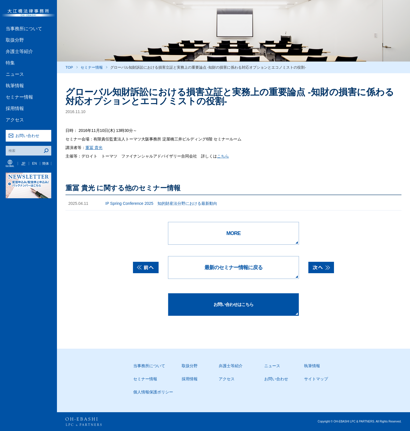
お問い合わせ (27, 135)
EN (34, 164)
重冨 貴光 (93, 147)
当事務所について (24, 28)
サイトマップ (316, 379)
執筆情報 (15, 85)
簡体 (45, 164)
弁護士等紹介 (19, 51)
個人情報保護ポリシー (153, 392)
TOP (69, 67)
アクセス (15, 119)
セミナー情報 (19, 97)
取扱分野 (15, 40)
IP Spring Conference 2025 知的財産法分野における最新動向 (161, 203)
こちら (223, 156)
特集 (10, 62)
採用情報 (15, 108)
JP (23, 164)
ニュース (15, 74)
